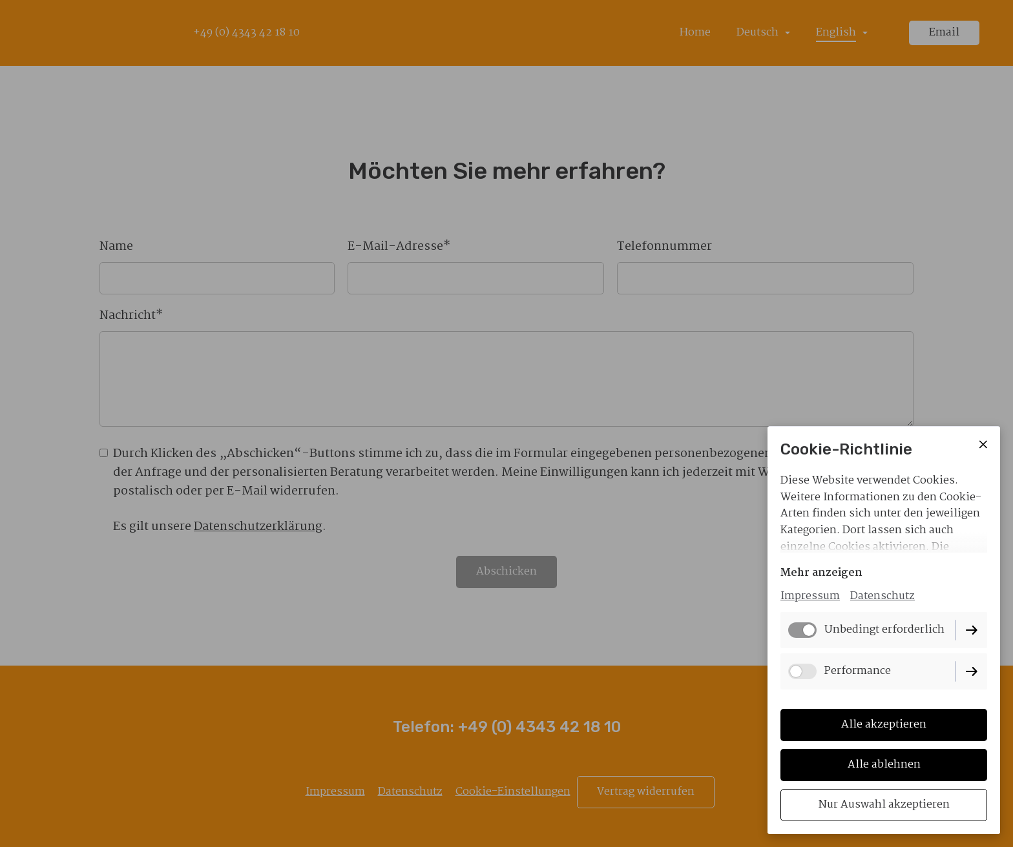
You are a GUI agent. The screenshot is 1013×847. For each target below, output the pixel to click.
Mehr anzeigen (821, 573)
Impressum (810, 596)
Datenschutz (882, 596)
